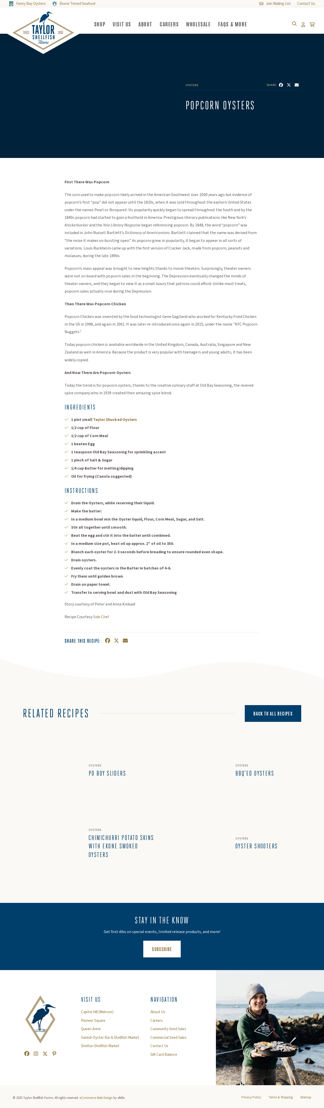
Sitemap (305, 1098)
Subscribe (166, 950)
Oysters (192, 85)
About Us (157, 1013)
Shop (106, 24)
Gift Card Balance (163, 1056)
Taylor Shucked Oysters (115, 419)
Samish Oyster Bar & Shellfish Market (110, 1039)
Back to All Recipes (273, 713)
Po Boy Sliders (107, 774)
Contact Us (159, 1047)
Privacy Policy (251, 1098)
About (152, 24)
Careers (175, 24)
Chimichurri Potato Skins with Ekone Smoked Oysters (121, 847)
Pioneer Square (93, 1022)
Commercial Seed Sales (168, 1039)
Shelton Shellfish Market (100, 1047)
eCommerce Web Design (96, 1099)
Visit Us (128, 24)
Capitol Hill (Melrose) (97, 1013)
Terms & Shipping (281, 1098)
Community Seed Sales (168, 1030)
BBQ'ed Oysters (254, 774)
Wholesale (205, 24)
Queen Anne (91, 1030)
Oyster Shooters (256, 847)
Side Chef (101, 617)
